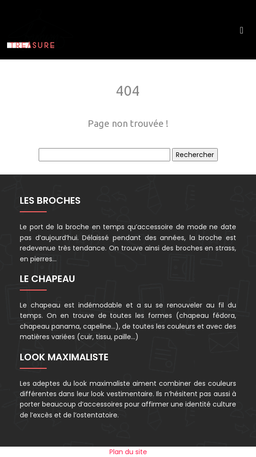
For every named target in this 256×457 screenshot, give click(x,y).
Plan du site (128, 452)
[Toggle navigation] (241, 30)
